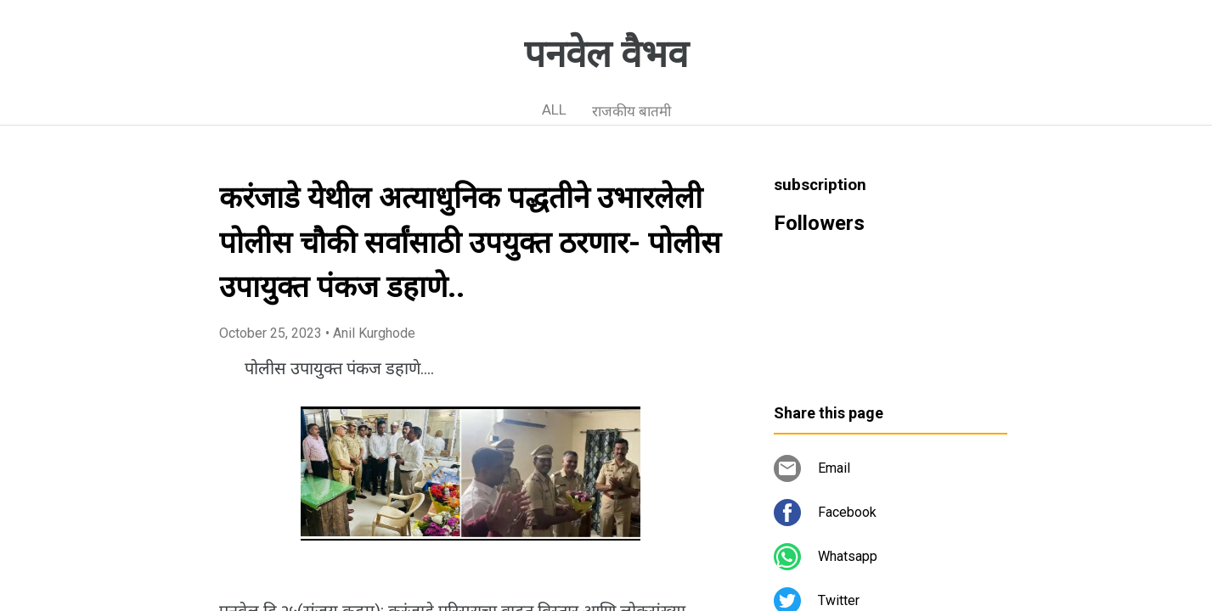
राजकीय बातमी (631, 111)
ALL (554, 109)
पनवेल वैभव (606, 54)
